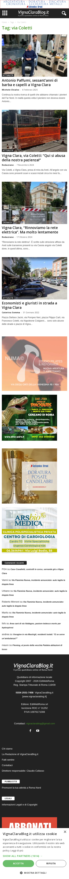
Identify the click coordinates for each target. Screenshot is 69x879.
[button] (34, 856)
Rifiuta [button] (51, 863)
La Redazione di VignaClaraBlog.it (20, 754)
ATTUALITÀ (8, 75)
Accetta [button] (18, 863)
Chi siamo (7, 748)
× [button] (64, 832)
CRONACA (7, 222)
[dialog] (34, 853)
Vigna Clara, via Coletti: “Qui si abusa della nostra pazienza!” (33, 157)
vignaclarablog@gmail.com (40, 723)
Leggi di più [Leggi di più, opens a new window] (16, 850)
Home (4, 22)
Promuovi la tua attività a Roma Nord (21, 787)
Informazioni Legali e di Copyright (19, 804)
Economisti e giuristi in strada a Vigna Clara (29, 305)
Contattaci (7, 765)
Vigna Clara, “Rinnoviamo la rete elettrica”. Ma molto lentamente (30, 230)
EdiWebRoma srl (39, 704)
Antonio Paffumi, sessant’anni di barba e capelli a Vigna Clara (30, 82)
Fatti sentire (8, 759)
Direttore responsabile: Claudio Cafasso (23, 770)
